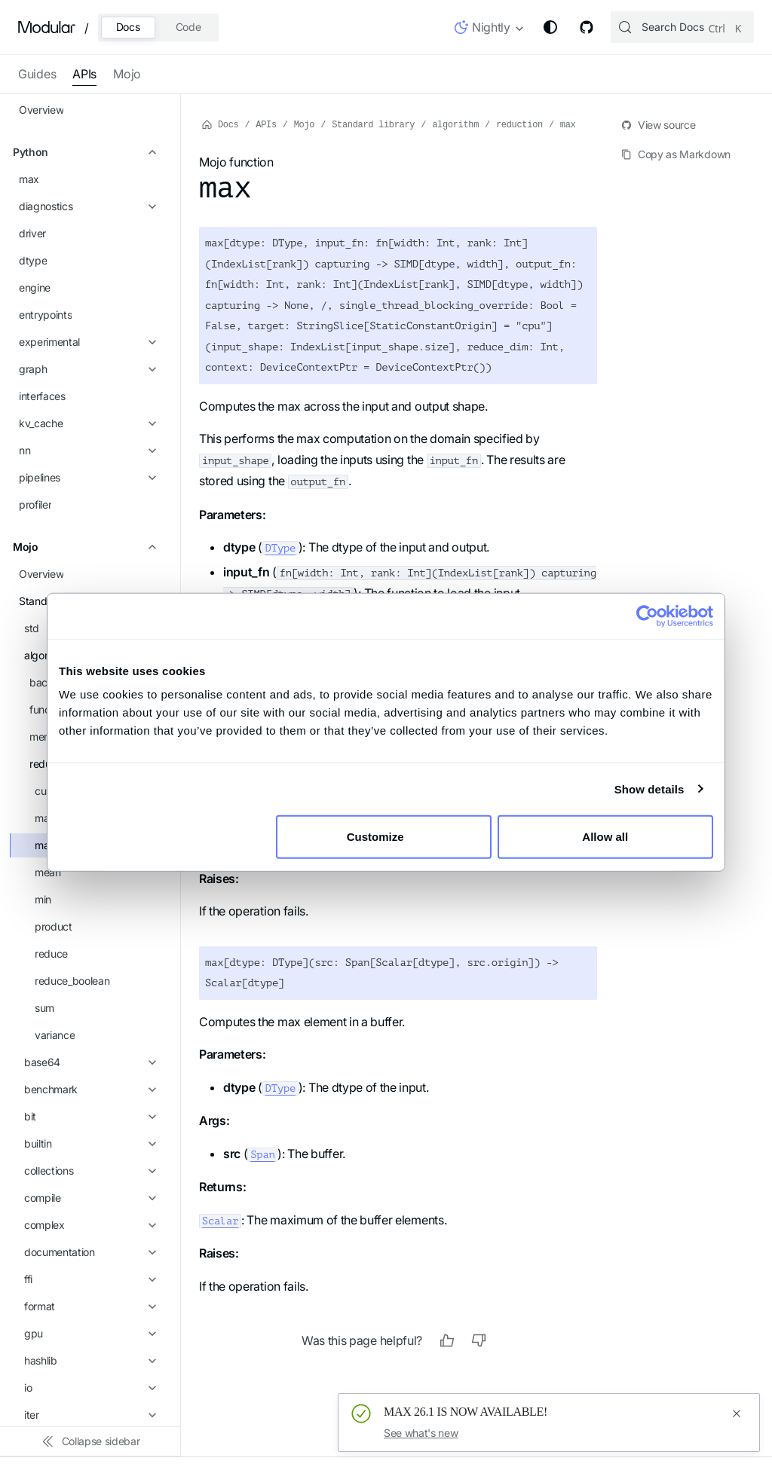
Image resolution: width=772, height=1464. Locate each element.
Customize (384, 836)
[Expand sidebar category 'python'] (150, 1116)
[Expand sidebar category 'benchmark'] (150, 546)
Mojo (127, 73)
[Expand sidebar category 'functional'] (150, 166)
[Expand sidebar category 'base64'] (150, 519)
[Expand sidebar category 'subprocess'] (150, 1251)
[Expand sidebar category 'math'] (150, 953)
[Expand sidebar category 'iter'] (150, 871)
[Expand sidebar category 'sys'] (150, 1278)
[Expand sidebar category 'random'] (150, 1143)
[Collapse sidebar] (90, 1441)
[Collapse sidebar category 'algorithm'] (150, 112)
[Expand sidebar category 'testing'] (150, 1333)
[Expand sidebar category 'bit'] (150, 573)
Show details (649, 788)
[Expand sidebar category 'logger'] (150, 926)
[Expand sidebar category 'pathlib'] (150, 1034)
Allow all (605, 836)
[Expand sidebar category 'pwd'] (150, 1088)
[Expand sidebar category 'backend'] (150, 139)
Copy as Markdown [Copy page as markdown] (676, 154)
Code (188, 26)
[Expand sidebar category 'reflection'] (150, 1170)
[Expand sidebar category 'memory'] (150, 193)
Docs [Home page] (220, 124)
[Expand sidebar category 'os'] (150, 1007)
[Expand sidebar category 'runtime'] (150, 1197)
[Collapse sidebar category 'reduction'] (150, 220)
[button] (489, 30)
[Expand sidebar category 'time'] (150, 1360)
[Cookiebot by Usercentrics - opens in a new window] (647, 615)
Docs (128, 26)
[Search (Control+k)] (682, 27)
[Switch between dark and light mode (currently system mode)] (550, 27)
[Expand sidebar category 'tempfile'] (150, 1305)
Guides (37, 73)
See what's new (421, 1432)
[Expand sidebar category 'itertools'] (150, 899)
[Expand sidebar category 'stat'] (150, 1224)
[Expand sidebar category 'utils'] (150, 1387)
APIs (84, 73)
